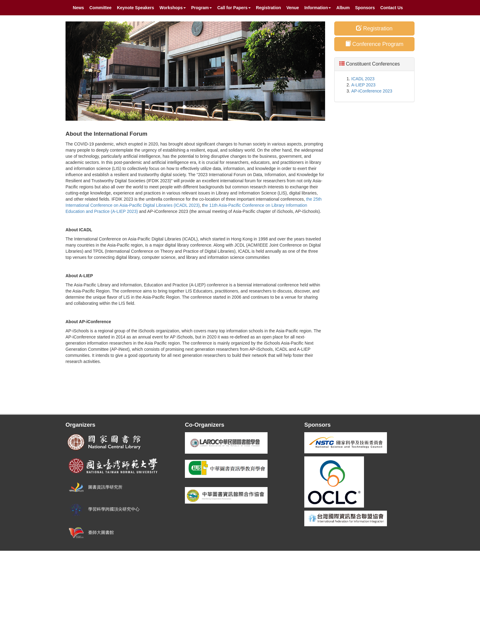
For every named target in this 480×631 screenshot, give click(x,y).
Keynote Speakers (135, 7)
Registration (268, 7)
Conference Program (374, 44)
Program (201, 7)
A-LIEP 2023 (363, 84)
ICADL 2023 (363, 78)
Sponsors (365, 7)
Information (317, 7)
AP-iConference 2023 (371, 91)
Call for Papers (234, 7)
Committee (100, 7)
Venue (292, 7)
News (78, 7)
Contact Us (391, 7)
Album (343, 7)
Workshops (172, 7)
